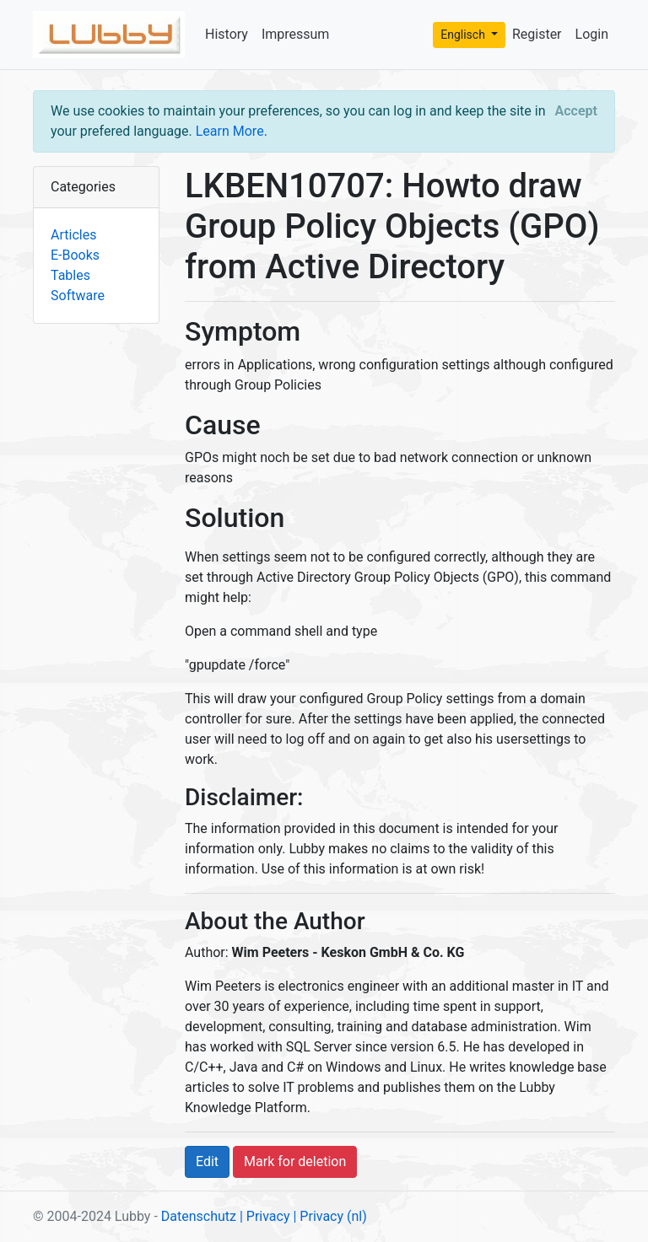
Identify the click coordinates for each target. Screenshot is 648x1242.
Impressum (296, 34)
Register (537, 34)
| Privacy (265, 1216)
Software (78, 296)
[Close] (576, 111)
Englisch (464, 34)
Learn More (230, 131)
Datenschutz (198, 1216)
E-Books (75, 255)
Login (591, 34)
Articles (73, 235)
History (226, 34)
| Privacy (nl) (329, 1216)
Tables (70, 275)
